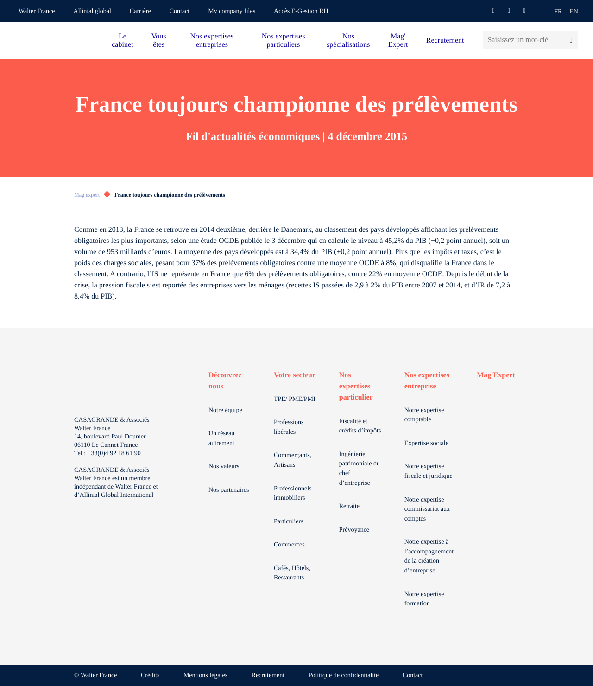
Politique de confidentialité (344, 675)
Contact (180, 11)
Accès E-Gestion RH (301, 11)
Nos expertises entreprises (211, 40)
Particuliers (288, 521)
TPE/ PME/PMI (294, 399)
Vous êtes (158, 40)
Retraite (349, 506)
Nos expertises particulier (356, 386)
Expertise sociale (426, 443)
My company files (231, 11)
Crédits (150, 675)
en (573, 11)
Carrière (140, 11)
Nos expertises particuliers (283, 40)
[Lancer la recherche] (571, 40)
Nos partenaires (228, 490)
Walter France (37, 11)
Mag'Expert (496, 375)
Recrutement (445, 40)
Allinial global (92, 11)
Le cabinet (122, 40)
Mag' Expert (398, 40)
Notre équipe (225, 410)
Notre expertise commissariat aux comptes (427, 509)
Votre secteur (294, 375)
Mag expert (87, 194)
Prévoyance (354, 530)
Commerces (289, 544)
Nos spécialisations (348, 40)
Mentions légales (205, 675)
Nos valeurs (224, 466)
